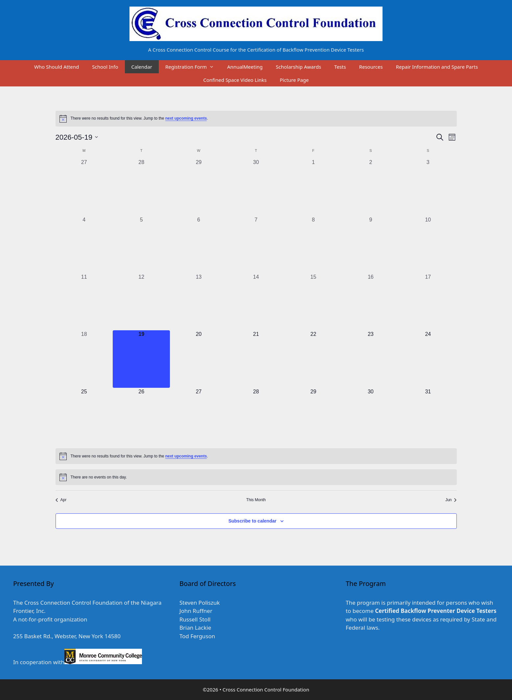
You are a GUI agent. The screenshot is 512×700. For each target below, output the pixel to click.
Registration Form (193, 66)
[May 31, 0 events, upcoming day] (427, 416)
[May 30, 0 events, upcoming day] (370, 416)
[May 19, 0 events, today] (141, 358)
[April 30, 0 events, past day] (256, 187)
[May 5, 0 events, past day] (141, 244)
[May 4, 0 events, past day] (84, 244)
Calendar (141, 66)
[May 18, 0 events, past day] (84, 358)
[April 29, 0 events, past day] (198, 187)
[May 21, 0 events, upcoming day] (256, 358)
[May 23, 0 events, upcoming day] (370, 358)
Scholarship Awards (298, 66)
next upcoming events (186, 118)
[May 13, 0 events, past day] (198, 301)
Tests (340, 66)
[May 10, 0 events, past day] (427, 244)
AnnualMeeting (245, 66)
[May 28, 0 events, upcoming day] (256, 416)
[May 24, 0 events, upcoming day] (427, 358)
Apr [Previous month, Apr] (61, 500)
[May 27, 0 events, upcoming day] (198, 416)
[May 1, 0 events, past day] (313, 187)
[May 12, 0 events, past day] (141, 301)
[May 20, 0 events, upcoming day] (198, 358)
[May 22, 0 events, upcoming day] (313, 358)
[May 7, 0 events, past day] (256, 244)
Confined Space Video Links (235, 80)
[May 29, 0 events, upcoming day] (313, 416)
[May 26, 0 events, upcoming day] (141, 416)
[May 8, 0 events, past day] (313, 244)
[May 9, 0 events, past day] (370, 244)
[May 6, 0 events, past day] (198, 244)
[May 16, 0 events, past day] (370, 301)
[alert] (256, 119)
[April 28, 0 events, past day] (141, 187)
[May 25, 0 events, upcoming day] (84, 416)
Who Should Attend (56, 66)
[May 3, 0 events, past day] (427, 187)
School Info (105, 66)
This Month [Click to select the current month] (256, 500)
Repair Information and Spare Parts (437, 66)
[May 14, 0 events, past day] (256, 301)
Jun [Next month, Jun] (450, 500)
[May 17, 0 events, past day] (427, 301)
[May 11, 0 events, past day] (84, 301)
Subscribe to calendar (252, 521)
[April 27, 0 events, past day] (84, 187)
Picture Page (294, 80)
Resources (371, 66)
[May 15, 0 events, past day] (313, 301)
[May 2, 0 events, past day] (370, 187)
